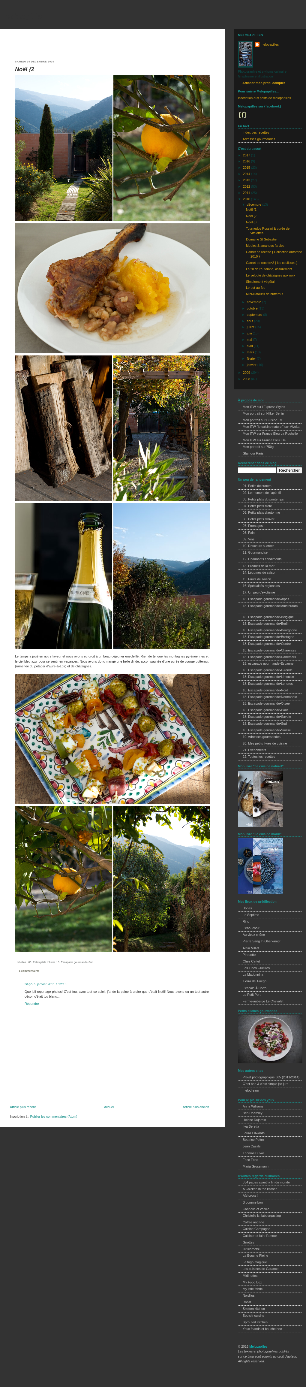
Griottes (248, 1242)
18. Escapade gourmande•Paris (265, 710)
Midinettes (250, 1275)
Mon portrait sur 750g (258, 447)
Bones (247, 908)
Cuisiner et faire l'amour (260, 1235)
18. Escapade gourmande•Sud (75, 962)
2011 (247, 193)
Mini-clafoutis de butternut (264, 294)
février (252, 358)
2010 (247, 199)
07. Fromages (253, 525)
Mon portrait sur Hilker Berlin (263, 413)
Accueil (109, 1107)
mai (250, 339)
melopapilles (23, 16)
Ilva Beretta (251, 1126)
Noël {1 (251, 209)
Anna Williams (253, 1106)
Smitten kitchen (254, 1308)
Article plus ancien (196, 1107)
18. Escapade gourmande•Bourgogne (270, 630)
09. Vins (248, 539)
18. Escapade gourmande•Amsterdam (270, 606)
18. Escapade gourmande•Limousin (268, 676)
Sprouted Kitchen (255, 1322)
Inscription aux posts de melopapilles (264, 98)
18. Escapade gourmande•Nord (265, 690)
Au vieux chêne (254, 934)
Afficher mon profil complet (263, 83)
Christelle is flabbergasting (262, 1215)
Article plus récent (23, 1107)
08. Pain (249, 532)
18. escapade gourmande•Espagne (268, 663)
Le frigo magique (255, 1262)
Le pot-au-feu (255, 287)
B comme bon (253, 1202)
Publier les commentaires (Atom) (53, 1116)
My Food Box (252, 1282)
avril (250, 346)
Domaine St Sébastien (262, 239)
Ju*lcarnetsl (251, 1249)
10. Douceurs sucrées (258, 546)
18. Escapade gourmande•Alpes (266, 599)
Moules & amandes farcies (265, 245)
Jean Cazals (252, 1146)
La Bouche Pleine (255, 1255)
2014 (247, 174)
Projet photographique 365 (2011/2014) (271, 1077)
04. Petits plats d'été (257, 506)
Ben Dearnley (252, 1113)
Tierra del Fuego (254, 981)
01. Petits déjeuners (257, 486)
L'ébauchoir (251, 928)
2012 (247, 186)
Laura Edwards (254, 1133)
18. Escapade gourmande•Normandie (270, 697)
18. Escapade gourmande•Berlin (266, 623)
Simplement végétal (260, 281)
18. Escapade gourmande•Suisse (267, 730)
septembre (255, 314)
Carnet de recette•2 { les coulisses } (271, 262)
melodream (251, 1090)
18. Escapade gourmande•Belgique (268, 617)
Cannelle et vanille (256, 1209)
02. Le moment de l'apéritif (262, 492)
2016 (247, 161)
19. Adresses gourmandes (261, 737)
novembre (254, 302)
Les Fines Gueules (256, 968)
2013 (247, 180)
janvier (252, 365)
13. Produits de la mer (258, 566)
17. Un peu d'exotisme (259, 592)
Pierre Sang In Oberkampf (261, 941)
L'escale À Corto (254, 988)
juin (250, 333)
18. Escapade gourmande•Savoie (267, 716)
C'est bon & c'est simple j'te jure (265, 1084)
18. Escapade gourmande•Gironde (267, 670)
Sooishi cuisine (253, 1315)
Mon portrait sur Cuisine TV (262, 420)
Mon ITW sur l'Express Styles (264, 407)
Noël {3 (251, 222)
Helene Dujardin (254, 1120)
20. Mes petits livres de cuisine (265, 743)
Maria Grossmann (255, 1166)
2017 (247, 155)
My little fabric (252, 1289)
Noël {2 (24, 69)
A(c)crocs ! (250, 1195)
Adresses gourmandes (259, 139)
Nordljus (249, 1295)
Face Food (250, 1160)
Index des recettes (256, 132)
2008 (247, 379)
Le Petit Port (252, 994)
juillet (251, 327)
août (250, 321)
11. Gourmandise (255, 552)
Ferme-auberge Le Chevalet (263, 1001)
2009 (247, 372)
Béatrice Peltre (253, 1139)
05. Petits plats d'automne (261, 512)
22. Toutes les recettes (259, 756)
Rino (246, 921)
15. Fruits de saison (257, 579)
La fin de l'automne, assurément (269, 269)
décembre (254, 204)
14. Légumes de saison (259, 572)
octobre (253, 308)
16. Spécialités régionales (261, 586)
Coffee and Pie (253, 1222)
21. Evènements (254, 750)
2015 (247, 167)
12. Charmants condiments (262, 559)
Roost (247, 1302)
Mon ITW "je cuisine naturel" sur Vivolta (271, 426)
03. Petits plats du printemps (263, 499)
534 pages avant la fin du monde (266, 1182)
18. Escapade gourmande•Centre (267, 643)
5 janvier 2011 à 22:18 (50, 984)
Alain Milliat (251, 948)
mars (251, 352)
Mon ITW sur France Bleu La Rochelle (270, 433)
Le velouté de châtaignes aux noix (270, 275)
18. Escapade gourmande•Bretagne (268, 637)
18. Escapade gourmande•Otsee (266, 703)
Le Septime (251, 915)
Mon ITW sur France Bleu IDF (264, 440)
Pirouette (249, 954)
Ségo (28, 984)
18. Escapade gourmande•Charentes (269, 650)
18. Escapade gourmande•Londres (268, 683)
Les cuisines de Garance (260, 1269)
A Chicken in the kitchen (260, 1189)
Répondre (32, 1003)
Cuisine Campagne (256, 1229)
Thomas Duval (253, 1153)
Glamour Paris (253, 453)
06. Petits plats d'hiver (41, 962)
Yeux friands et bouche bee (262, 1329)
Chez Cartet (251, 961)
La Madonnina (253, 974)
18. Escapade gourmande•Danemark (269, 657)
